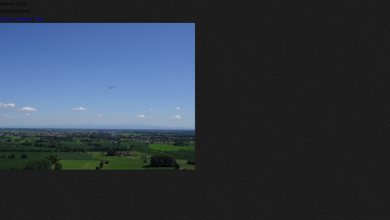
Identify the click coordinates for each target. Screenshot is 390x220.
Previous (23, 18)
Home (5, 18)
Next (39, 18)
